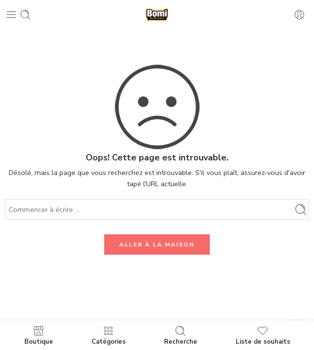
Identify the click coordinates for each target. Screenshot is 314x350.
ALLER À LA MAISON (157, 244)
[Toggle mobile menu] (11, 14)
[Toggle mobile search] (25, 14)
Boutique (38, 335)
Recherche (180, 335)
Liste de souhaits (263, 335)
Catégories (109, 335)
